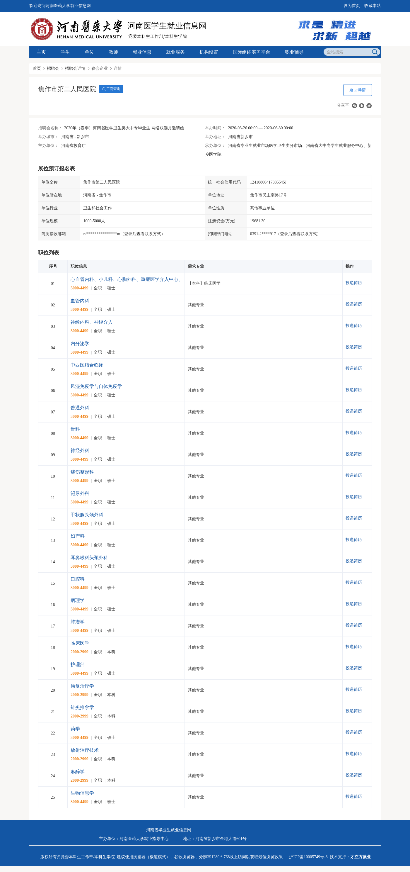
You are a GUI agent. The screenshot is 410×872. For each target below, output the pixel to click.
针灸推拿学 (82, 707)
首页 (37, 68)
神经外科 (80, 450)
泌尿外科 (80, 493)
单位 (89, 52)
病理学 (78, 600)
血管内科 (80, 300)
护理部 (78, 664)
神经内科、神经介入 (92, 322)
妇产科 (78, 536)
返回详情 (357, 90)
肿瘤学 (78, 621)
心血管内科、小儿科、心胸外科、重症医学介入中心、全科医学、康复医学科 (150, 279)
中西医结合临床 (87, 364)
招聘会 (53, 68)
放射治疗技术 (85, 750)
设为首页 (352, 6)
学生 (65, 52)
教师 (113, 52)
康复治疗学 (82, 685)
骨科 (75, 429)
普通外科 (80, 407)
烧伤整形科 (82, 471)
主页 (41, 52)
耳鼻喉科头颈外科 (89, 557)
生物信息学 (82, 792)
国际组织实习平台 (251, 52)
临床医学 (80, 643)
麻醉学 (78, 771)
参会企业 (99, 68)
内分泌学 (80, 343)
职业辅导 (294, 52)
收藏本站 (372, 6)
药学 (75, 728)
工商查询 (111, 89)
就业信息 (142, 52)
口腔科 (78, 578)
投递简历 (354, 283)
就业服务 (175, 52)
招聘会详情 (75, 68)
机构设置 (208, 52)
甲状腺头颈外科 (87, 514)
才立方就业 (360, 857)
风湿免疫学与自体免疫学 (96, 386)
